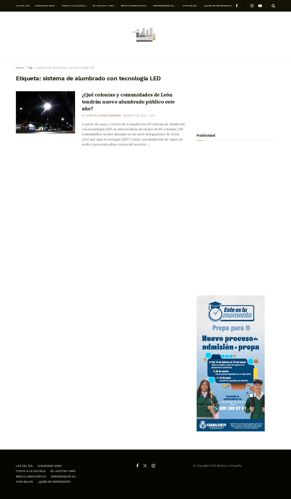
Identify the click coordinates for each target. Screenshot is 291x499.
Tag (30, 67)
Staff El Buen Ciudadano (103, 115)
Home (20, 67)
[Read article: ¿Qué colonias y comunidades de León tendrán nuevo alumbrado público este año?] (45, 112)
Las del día (23, 6)
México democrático (133, 6)
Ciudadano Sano (45, 6)
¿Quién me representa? (218, 6)
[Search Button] (273, 6)
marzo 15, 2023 (135, 115)
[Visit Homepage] (145, 35)
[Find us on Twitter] (244, 6)
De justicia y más (103, 6)
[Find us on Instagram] (252, 6)
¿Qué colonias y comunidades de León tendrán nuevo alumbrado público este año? (128, 101)
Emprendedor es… (164, 6)
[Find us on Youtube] (260, 6)
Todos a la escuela (74, 6)
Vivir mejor (190, 6)
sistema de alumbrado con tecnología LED (65, 67)
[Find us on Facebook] (237, 6)
